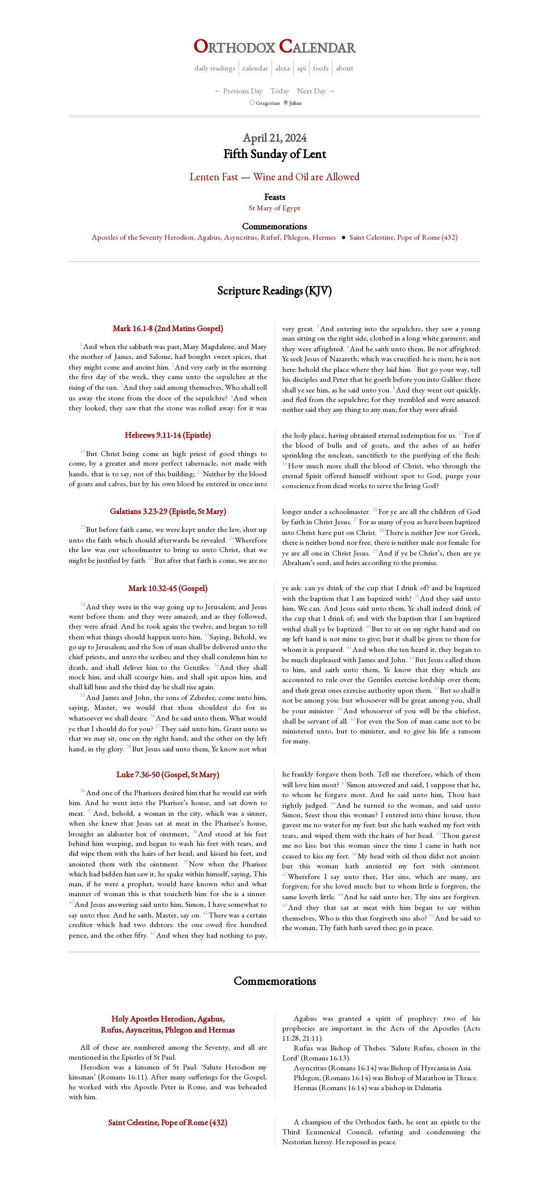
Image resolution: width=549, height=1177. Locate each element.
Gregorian (265, 102)
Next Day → (316, 91)
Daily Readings (214, 68)
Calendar (255, 68)
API (301, 68)
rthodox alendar (274, 46)
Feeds (321, 68)
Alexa (282, 68)
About (344, 68)
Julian (292, 102)
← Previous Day (238, 91)
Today (279, 91)
